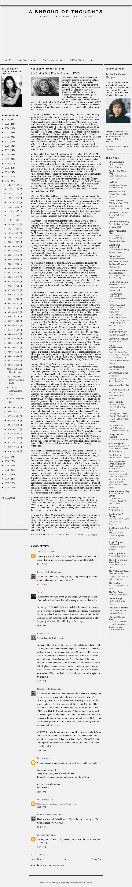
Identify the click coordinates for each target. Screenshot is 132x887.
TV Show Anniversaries (53, 60)
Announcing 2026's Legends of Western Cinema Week (117, 287)
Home (91, 60)
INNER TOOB (116, 329)
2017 (7, 159)
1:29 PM (41, 626)
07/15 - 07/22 (14, 290)
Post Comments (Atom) (53, 865)
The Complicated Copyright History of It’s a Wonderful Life (119, 576)
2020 (7, 146)
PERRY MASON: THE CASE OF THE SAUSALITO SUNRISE (119, 206)
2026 (7, 119)
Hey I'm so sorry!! (116, 369)
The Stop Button (116, 592)
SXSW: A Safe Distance (119, 457)
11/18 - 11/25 (14, 211)
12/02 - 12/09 (14, 202)
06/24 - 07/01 (14, 303)
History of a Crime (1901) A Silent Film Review (117, 407)
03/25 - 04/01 (14, 360)
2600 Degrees (87, 883)
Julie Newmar (43, 758)
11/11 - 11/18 (14, 215)
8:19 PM (41, 807)
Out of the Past (116, 425)
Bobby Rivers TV (117, 191)
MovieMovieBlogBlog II (119, 386)
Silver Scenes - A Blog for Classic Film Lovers (119, 493)
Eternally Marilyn (116, 341)
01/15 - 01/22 (14, 442)
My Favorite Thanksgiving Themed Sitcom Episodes (118, 378)
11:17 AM (42, 564)
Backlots (113, 182)
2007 (7, 474)
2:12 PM (41, 847)
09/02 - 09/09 (14, 259)
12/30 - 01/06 (14, 185)
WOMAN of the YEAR (118, 439)
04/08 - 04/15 (14, 352)
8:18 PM (41, 792)
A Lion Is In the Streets (118, 556)
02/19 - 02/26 (14, 420)
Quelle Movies (115, 455)
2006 (7, 479)
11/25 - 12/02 (14, 207)
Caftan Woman (116, 200)
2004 (7, 487)
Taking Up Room (117, 553)
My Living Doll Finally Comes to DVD (15, 379)
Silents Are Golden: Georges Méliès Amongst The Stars (117, 238)
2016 (7, 163)
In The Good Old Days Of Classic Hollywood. (117, 307)
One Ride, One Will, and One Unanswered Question (119, 521)
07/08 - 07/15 (14, 295)
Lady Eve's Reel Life (118, 339)
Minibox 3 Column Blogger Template (53, 883)
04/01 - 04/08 (14, 356)
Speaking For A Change (116, 515)
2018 (7, 154)
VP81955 (41, 633)
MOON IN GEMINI (118, 373)
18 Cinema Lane (116, 162)
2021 (7, 141)
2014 (7, 172)
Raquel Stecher (43, 551)
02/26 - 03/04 (14, 416)
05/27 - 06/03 (14, 321)
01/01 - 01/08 (14, 451)
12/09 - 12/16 (14, 198)
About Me (7, 60)
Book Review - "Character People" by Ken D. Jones (118, 501)
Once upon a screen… (119, 413)
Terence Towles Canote (47, 572)
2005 (7, 483)
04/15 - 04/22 (14, 347)
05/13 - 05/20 (14, 330)
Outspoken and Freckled (116, 435)
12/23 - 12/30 (14, 189)
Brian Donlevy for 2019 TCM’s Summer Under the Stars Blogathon (119, 448)
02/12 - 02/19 (14, 425)
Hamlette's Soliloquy (118, 282)
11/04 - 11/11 (14, 220)
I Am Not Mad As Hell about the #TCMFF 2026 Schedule (119, 419)
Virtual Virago (115, 598)
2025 (7, 124)
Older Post (96, 859)
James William (74, 883)
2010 (7, 461)
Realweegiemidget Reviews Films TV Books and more (117, 463)
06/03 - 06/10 (14, 316)
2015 (7, 168)
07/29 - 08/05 (14, 281)
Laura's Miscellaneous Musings (115, 347)
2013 (7, 176)
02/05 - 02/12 (14, 429)
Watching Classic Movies (117, 618)
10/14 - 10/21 (14, 233)
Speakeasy (113, 507)
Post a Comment (38, 854)
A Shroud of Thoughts (66, 11)
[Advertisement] (66, 37)
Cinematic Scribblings (119, 221)
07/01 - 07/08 (14, 299)
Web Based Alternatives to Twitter (14, 390)
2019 (7, 150)
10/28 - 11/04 (14, 224)
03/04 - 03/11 (14, 412)
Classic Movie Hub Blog (117, 232)
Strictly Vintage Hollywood (116, 543)
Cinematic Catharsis (118, 212)
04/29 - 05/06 (14, 338)
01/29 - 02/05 (14, 434)
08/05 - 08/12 (14, 277)
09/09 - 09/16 (14, 255)
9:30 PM (41, 750)
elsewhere (83, 114)
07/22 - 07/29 (14, 286)
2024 (7, 128)
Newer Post (36, 859)
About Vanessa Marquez (27, 60)
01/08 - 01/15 (14, 447)
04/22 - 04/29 (14, 343)
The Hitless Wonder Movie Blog (118, 561)
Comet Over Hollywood (114, 246)
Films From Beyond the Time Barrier (118, 271)
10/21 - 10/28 (14, 229)
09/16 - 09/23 (14, 251)
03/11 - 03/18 (14, 407)
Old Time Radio (76, 60)
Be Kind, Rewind (116, 510)
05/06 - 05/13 (14, 334)
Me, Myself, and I (117, 367)
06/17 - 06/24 (14, 308)
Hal (38, 592)
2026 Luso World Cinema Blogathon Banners (116, 535)
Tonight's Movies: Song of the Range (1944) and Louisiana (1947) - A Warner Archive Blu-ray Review (119, 357)
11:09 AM (42, 827)
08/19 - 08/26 (14, 268)
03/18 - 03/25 (14, 365)
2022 (7, 137)
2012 (7, 181)
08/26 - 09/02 (14, 264)
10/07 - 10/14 (14, 237)
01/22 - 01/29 (14, 438)
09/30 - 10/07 (14, 242)
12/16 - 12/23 (14, 193)
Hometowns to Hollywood (115, 295)
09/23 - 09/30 (14, 246)
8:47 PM (41, 681)
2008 (7, 470)
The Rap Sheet (115, 583)
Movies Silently (116, 402)
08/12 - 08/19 (14, 273)
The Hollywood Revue (119, 571)
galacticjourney (43, 835)
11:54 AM (42, 584)
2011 (7, 457)
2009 (7, 465)
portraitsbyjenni (116, 443)
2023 (7, 132)
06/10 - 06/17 (14, 312)
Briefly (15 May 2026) (118, 594)
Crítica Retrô (115, 256)
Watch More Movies (118, 608)
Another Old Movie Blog (118, 172)
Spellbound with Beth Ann (119, 529)
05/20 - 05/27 (14, 325)
